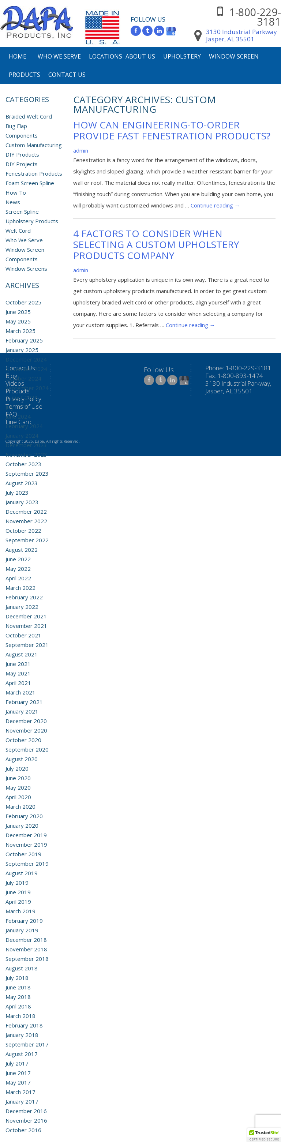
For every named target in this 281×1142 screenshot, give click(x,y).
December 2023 (26, 445)
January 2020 (21, 825)
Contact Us (67, 75)
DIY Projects (21, 164)
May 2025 (18, 321)
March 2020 (20, 806)
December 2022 (26, 511)
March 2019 (20, 911)
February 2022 (24, 597)
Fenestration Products (33, 173)
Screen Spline (22, 211)
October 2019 (23, 854)
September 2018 (27, 958)
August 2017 (21, 1053)
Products (24, 75)
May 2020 (18, 787)
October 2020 (23, 740)
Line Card (18, 422)
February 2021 (24, 701)
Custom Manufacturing (33, 145)
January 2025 (21, 349)
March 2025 (20, 330)
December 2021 (26, 616)
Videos (14, 383)
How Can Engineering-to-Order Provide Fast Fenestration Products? (171, 130)
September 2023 (27, 473)
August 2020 (21, 759)
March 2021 (20, 692)
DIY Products (22, 154)
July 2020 (17, 768)
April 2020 (18, 797)
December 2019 (26, 835)
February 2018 (24, 1025)
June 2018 (18, 987)
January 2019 (21, 930)
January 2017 (21, 1101)
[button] (264, 1135)
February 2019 (24, 920)
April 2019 (18, 901)
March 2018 (20, 1015)
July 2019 (17, 882)
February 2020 (24, 816)
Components (21, 135)
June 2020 (18, 778)
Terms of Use (23, 406)
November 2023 (26, 454)
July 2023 (17, 492)
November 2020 (26, 730)
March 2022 (20, 587)
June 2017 (18, 1073)
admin (80, 150)
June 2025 (18, 311)
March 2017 (20, 1092)
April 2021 (18, 682)
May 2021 (18, 673)
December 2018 (26, 939)
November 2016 (26, 1120)
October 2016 (23, 1130)
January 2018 (21, 1034)
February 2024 (24, 426)
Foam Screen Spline (29, 183)
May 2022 (18, 568)
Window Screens (26, 268)
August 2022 (21, 549)
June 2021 (18, 663)
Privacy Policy (23, 398)
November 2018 (26, 949)
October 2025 (23, 302)
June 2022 (18, 559)
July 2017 (17, 1063)
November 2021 (26, 625)
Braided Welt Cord (28, 116)
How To (15, 192)
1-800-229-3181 (255, 17)
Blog (11, 375)
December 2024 (26, 359)
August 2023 (21, 483)
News (12, 202)
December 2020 (26, 720)
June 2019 (18, 892)
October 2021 (23, 635)
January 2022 (21, 606)
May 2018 (18, 996)
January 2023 (21, 502)
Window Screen (234, 56)
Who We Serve (59, 56)
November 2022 (26, 521)
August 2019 (21, 873)
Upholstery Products (31, 221)
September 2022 (27, 540)
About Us (140, 56)
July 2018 (17, 977)
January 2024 (21, 435)
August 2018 (21, 968)
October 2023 (23, 464)
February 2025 (24, 340)
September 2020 (27, 749)
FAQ (11, 414)
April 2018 (18, 1006)
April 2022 (18, 578)
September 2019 (27, 863)
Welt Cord (18, 230)
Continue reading (215, 205)
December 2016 (26, 1111)
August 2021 (21, 654)
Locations (105, 56)
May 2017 (18, 1082)
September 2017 (27, 1044)
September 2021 (27, 644)
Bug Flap (16, 126)
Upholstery (182, 56)
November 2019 (26, 844)
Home (17, 56)
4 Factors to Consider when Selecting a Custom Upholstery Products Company (156, 244)
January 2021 (21, 711)
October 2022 (23, 530)
